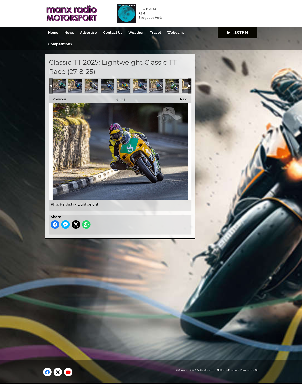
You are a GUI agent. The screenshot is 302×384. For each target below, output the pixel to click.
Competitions (60, 44)
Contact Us (112, 32)
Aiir (256, 370)
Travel (155, 32)
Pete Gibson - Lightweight (91, 86)
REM (141, 13)
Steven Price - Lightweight (172, 86)
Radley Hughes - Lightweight (107, 86)
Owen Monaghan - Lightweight (59, 86)
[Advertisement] (117, 295)
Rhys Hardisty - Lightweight (123, 86)
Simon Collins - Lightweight (156, 86)
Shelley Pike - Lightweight (140, 86)
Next (182, 98)
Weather (136, 32)
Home (53, 32)
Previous (57, 98)
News (69, 32)
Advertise (88, 32)
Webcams (175, 32)
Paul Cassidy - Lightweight (75, 86)
